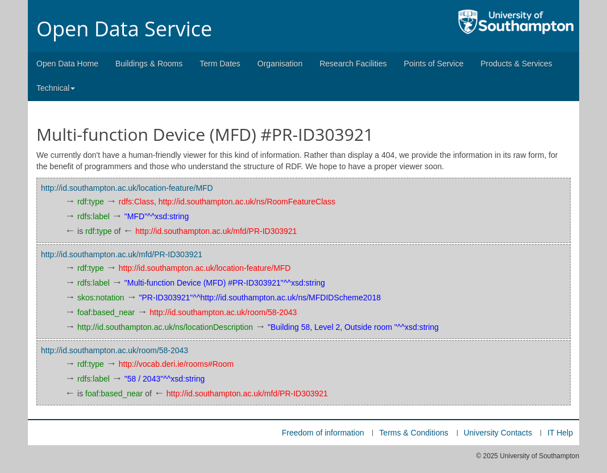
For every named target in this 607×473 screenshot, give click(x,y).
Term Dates (219, 63)
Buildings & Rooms (148, 63)
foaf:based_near (106, 312)
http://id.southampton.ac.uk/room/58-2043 (223, 312)
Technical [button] (55, 88)
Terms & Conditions (413, 432)
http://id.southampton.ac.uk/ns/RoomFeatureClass (247, 201)
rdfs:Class (136, 201)
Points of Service (433, 63)
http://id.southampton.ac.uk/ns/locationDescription (165, 327)
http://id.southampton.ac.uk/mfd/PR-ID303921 (216, 231)
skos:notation (100, 297)
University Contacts (498, 432)
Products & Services (516, 63)
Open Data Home (67, 63)
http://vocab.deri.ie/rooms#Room (176, 364)
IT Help (560, 432)
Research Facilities (352, 63)
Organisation (279, 63)
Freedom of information (323, 432)
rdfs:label (93, 216)
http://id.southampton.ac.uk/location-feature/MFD (127, 187)
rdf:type (90, 201)
